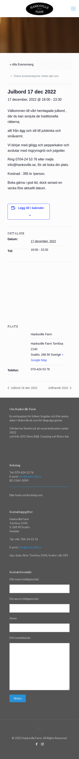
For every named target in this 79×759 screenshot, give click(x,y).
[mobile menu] (73, 8)
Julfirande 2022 (58, 388)
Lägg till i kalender (31, 208)
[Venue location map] (39, 292)
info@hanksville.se (30, 476)
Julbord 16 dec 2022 (23, 388)
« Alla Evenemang (21, 64)
